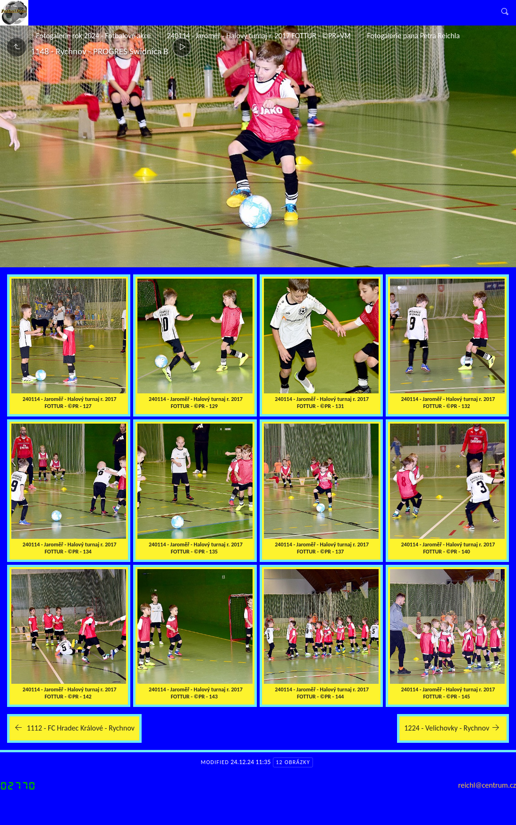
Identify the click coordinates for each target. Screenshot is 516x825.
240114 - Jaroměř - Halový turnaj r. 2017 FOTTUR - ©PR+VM (258, 35)
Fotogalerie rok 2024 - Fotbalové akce (93, 35)
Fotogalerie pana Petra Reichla (413, 35)
